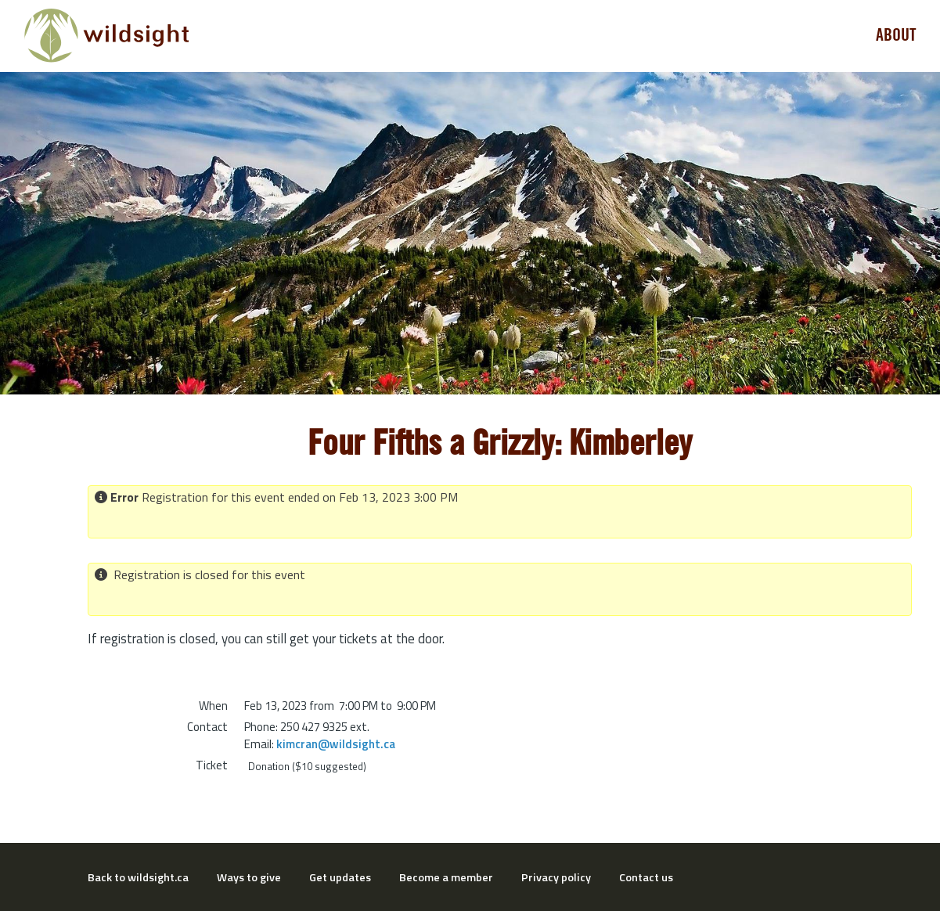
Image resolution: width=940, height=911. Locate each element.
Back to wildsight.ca (138, 877)
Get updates (340, 877)
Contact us (646, 877)
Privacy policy (556, 877)
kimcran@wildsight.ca (335, 744)
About (896, 35)
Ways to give (249, 877)
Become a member (446, 877)
